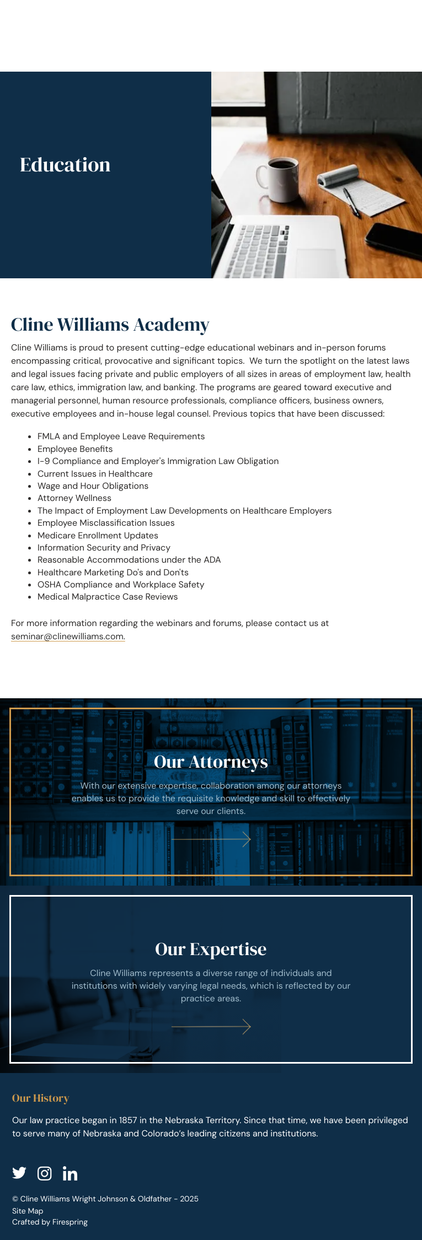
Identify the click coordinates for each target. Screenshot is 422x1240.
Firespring (70, 1222)
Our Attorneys (211, 762)
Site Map (28, 1211)
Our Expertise (210, 949)
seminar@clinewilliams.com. (68, 636)
